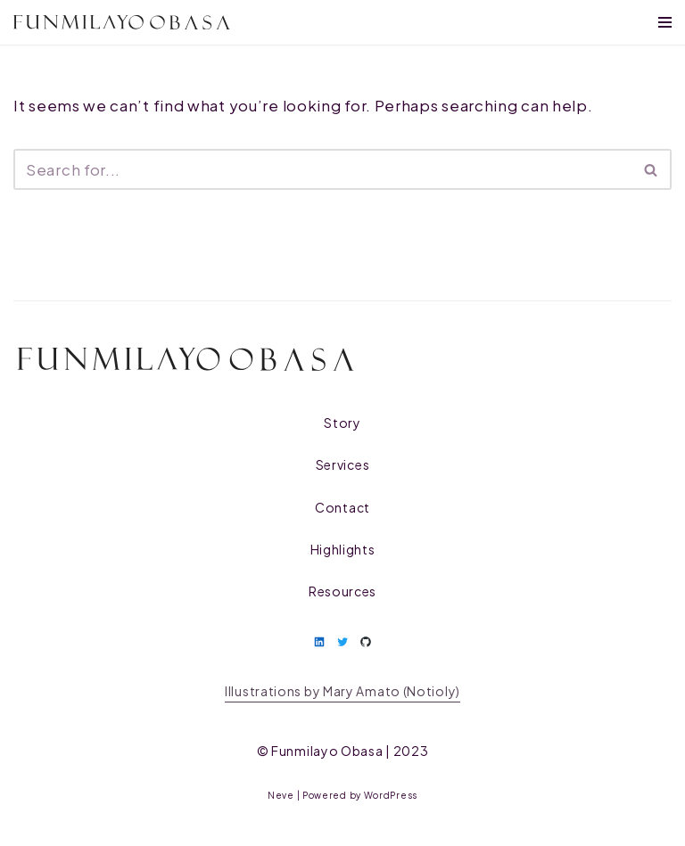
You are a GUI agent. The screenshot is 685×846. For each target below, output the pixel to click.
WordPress (390, 795)
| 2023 (349, 751)
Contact (342, 507)
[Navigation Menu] (665, 22)
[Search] (322, 169)
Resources (342, 591)
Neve (281, 795)
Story (342, 423)
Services (343, 464)
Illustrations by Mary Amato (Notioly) (342, 691)
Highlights (343, 549)
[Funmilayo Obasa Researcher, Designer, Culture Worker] (121, 22)
